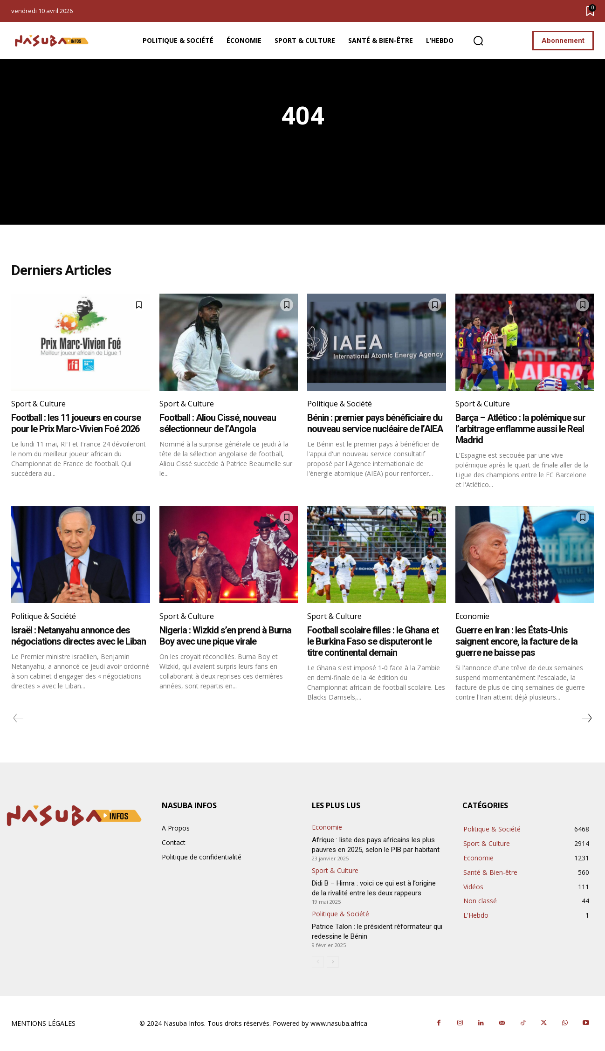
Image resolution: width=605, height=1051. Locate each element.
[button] (478, 41)
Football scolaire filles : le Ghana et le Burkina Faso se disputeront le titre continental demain (373, 641)
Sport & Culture (38, 403)
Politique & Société (339, 403)
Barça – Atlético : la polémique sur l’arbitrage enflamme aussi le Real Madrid (520, 429)
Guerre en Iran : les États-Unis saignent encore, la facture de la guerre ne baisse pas (516, 641)
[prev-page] (18, 718)
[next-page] (586, 718)
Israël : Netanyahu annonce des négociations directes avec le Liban (78, 636)
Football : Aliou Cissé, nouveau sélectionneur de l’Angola (217, 423)
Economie (472, 616)
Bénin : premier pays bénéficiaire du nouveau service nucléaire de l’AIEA (375, 423)
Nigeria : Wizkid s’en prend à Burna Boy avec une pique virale (225, 636)
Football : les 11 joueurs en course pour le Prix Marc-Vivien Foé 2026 (76, 423)
